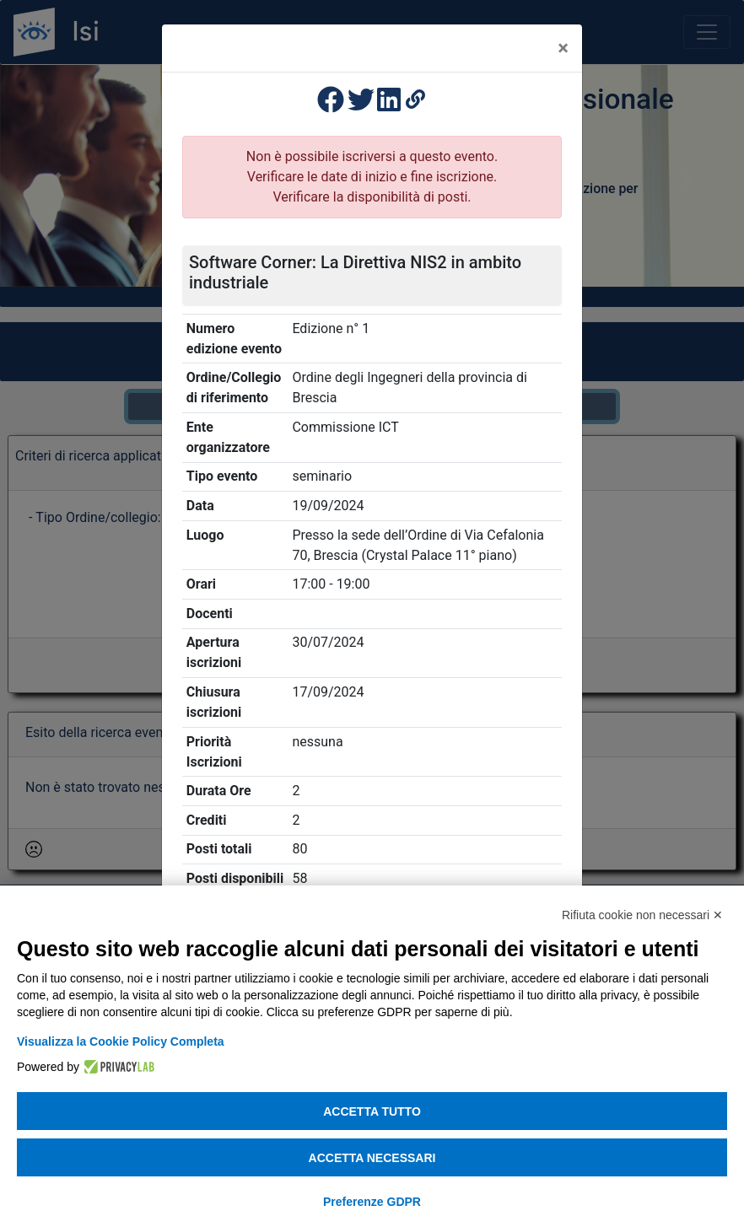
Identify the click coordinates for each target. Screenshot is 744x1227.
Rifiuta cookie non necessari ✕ (642, 915)
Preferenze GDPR (372, 1201)
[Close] (563, 48)
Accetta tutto (372, 1111)
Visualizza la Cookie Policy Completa (120, 1041)
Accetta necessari (372, 1158)
